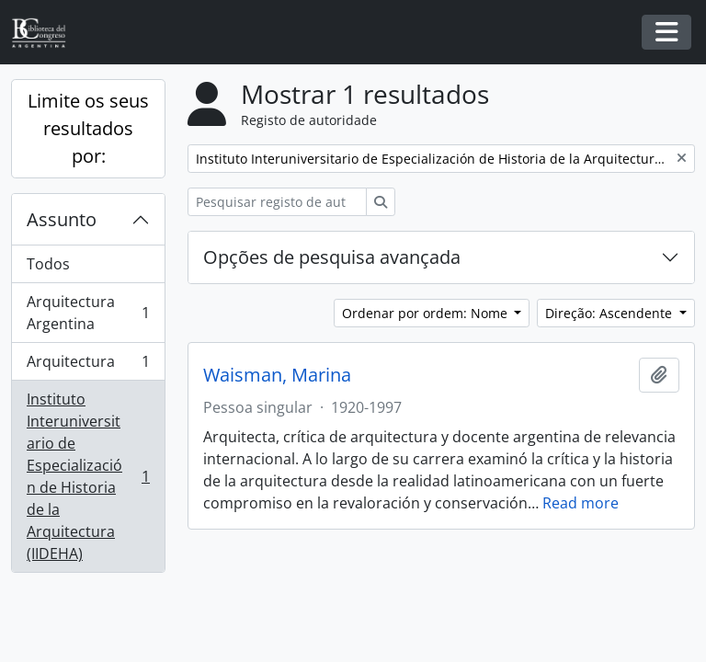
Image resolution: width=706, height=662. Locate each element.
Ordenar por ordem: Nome (426, 313)
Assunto (62, 219)
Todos (48, 264)
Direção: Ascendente (610, 313)
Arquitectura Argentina (88, 312)
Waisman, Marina (277, 375)
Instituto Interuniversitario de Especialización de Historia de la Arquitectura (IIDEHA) (88, 476)
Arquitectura (88, 365)
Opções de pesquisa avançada (332, 257)
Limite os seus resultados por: (88, 128)
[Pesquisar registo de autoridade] (277, 202)
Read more (580, 503)
